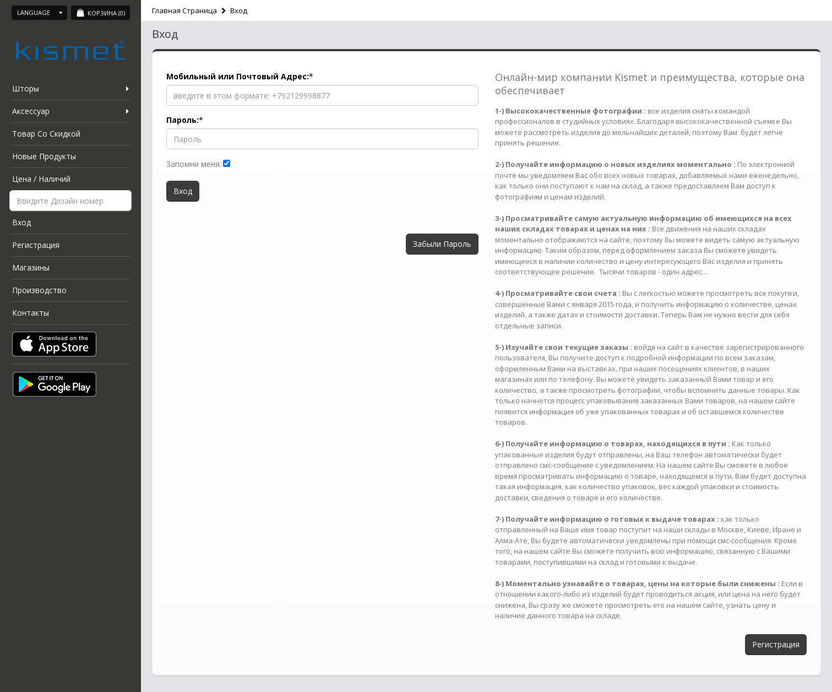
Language (39, 12)
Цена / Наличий (41, 179)
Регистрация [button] (776, 644)
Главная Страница (184, 10)
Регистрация (35, 245)
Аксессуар (31, 111)
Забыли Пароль (442, 244)
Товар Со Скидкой (46, 133)
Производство (39, 290)
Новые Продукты (44, 156)
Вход (21, 222)
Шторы (25, 88)
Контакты (30, 312)
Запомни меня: (193, 164)
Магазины (31, 267)
